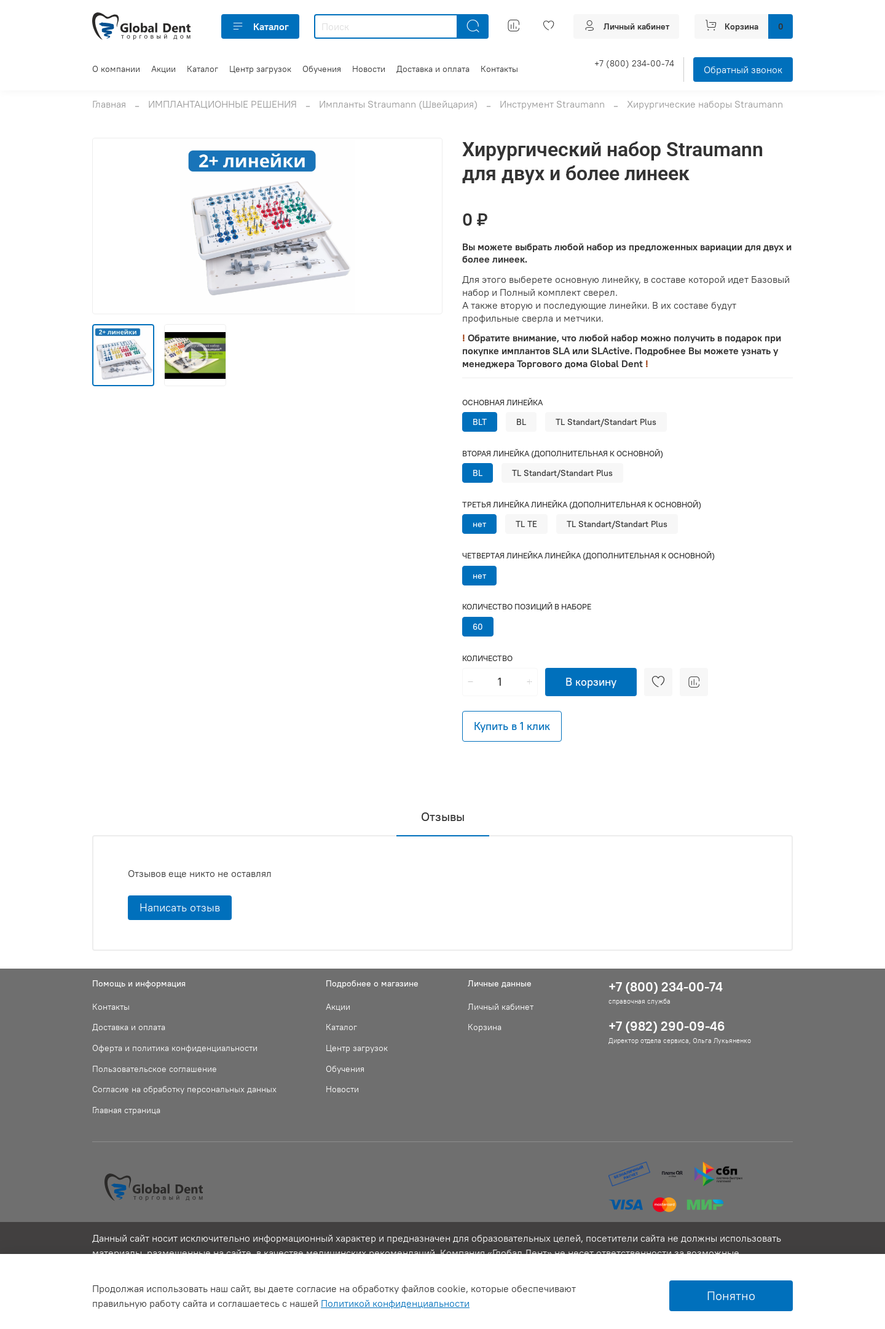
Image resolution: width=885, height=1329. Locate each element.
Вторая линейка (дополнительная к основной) (562, 453)
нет (479, 524)
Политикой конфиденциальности (395, 1303)
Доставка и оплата (433, 68)
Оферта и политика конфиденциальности (175, 1047)
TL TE (526, 524)
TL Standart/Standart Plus (606, 421)
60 (478, 626)
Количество (487, 658)
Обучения (321, 68)
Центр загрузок (260, 68)
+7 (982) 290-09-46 (666, 1026)
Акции (163, 68)
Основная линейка (502, 402)
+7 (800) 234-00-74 (634, 63)
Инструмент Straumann (552, 104)
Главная (109, 104)
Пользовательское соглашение (154, 1068)
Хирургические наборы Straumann (705, 104)
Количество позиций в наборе (526, 606)
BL (521, 421)
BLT (480, 421)
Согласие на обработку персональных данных (184, 1089)
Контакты (499, 68)
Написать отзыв (180, 907)
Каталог (260, 26)
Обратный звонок (743, 69)
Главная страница (126, 1110)
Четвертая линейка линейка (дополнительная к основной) (588, 555)
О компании (116, 68)
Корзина (485, 1027)
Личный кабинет (500, 1006)
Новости (368, 68)
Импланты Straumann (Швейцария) (398, 104)
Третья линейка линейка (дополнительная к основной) (581, 504)
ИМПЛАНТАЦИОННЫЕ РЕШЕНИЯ (222, 104)
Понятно (731, 1295)
